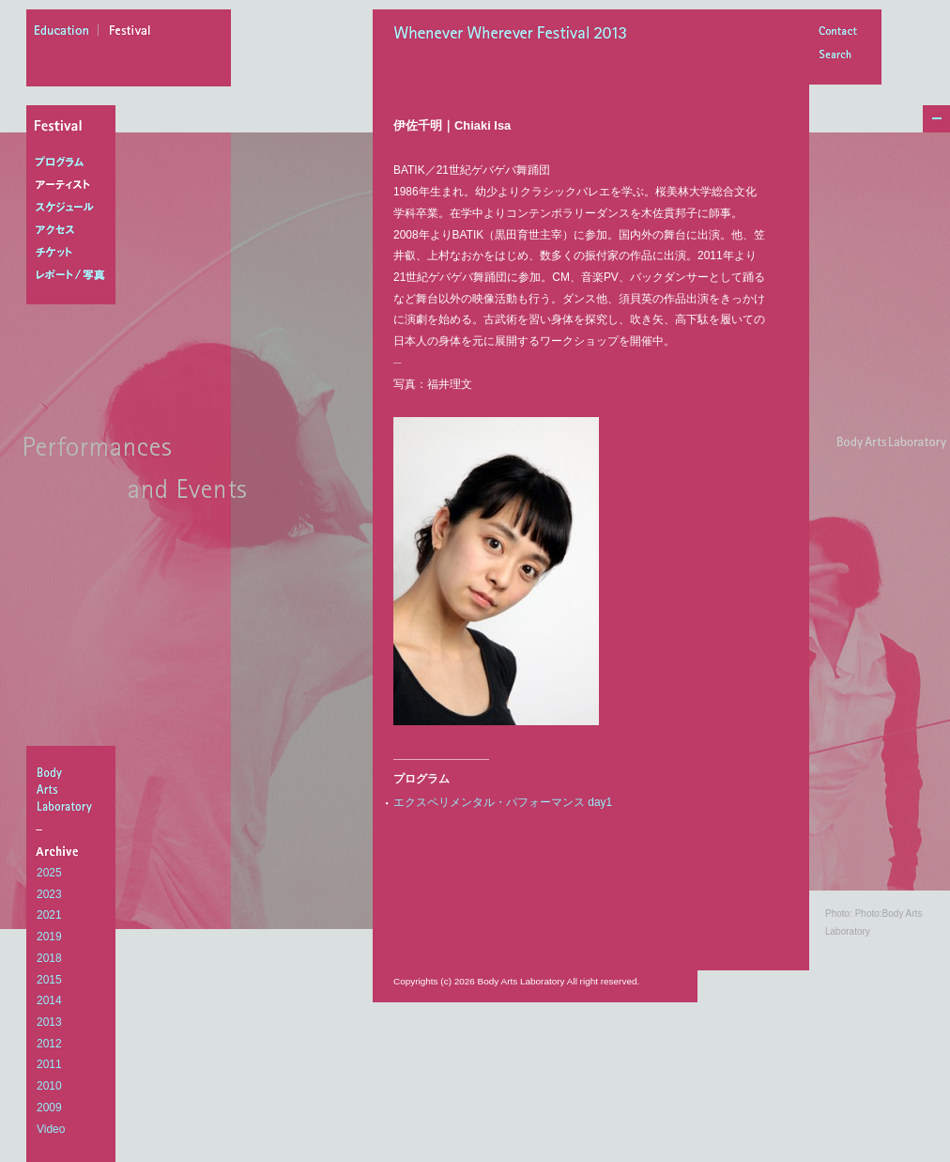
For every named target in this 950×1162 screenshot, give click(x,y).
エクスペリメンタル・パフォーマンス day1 (502, 802)
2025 (49, 872)
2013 (49, 1022)
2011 (49, 1064)
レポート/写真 (75, 275)
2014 (49, 1000)
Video (51, 1129)
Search (837, 56)
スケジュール (75, 207)
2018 (49, 958)
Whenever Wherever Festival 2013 (515, 35)
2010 (49, 1085)
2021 (49, 915)
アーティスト (75, 185)
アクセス (75, 230)
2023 (49, 894)
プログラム (75, 162)
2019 (49, 936)
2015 (49, 979)
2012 (49, 1043)
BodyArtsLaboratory (73, 789)
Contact (837, 32)
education (67, 33)
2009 (49, 1107)
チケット (75, 252)
